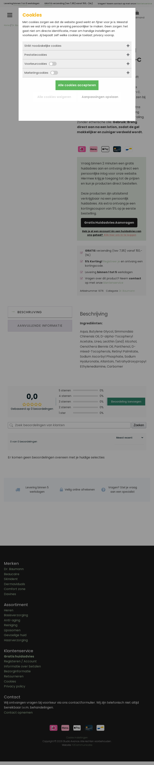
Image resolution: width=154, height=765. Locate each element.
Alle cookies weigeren (54, 97)
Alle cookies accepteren (77, 85)
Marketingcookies (41, 73)
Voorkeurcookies (40, 64)
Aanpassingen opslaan (100, 97)
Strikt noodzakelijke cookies (42, 46)
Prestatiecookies (35, 55)
